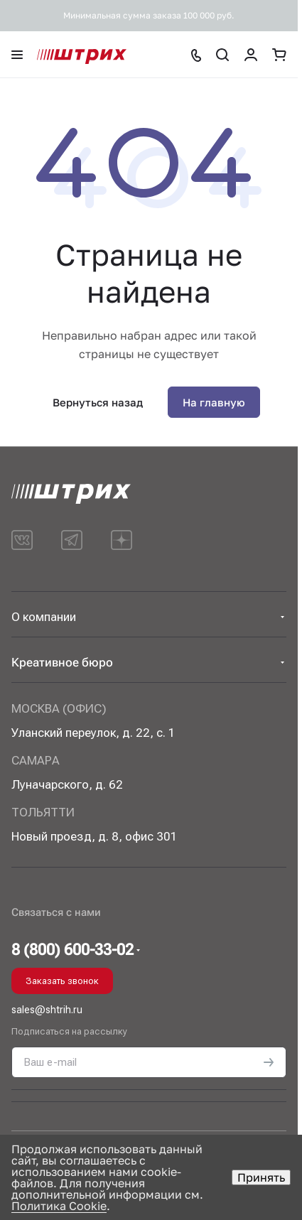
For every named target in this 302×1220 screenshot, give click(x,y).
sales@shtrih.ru (46, 1009)
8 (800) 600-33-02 (72, 950)
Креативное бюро (62, 662)
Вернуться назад (98, 402)
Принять (261, 1177)
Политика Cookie (59, 1206)
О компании (43, 617)
